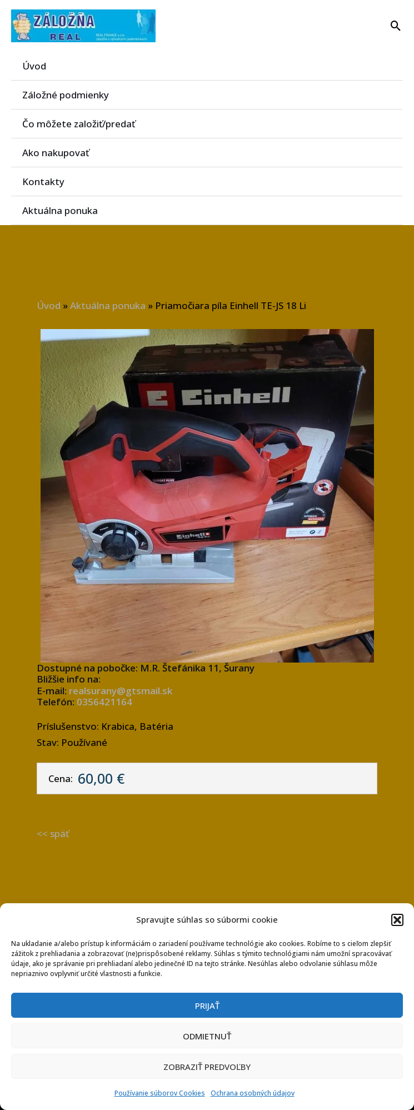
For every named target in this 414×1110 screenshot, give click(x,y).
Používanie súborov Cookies (159, 1093)
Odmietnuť (207, 1036)
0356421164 (104, 701)
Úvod (34, 65)
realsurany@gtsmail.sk (120, 690)
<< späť (53, 833)
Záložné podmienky (65, 94)
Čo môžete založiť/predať (79, 123)
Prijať (207, 1005)
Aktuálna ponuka (60, 210)
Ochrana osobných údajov (253, 1093)
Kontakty (43, 181)
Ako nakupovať (55, 152)
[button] (397, 919)
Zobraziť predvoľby (207, 1066)
